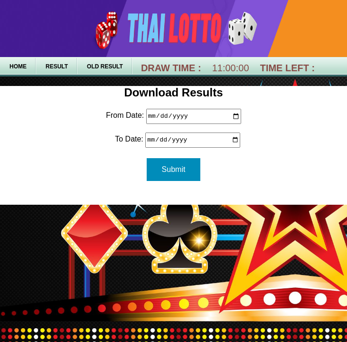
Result (57, 66)
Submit (174, 169)
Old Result (105, 66)
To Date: (125, 140)
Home (18, 66)
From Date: (125, 116)
